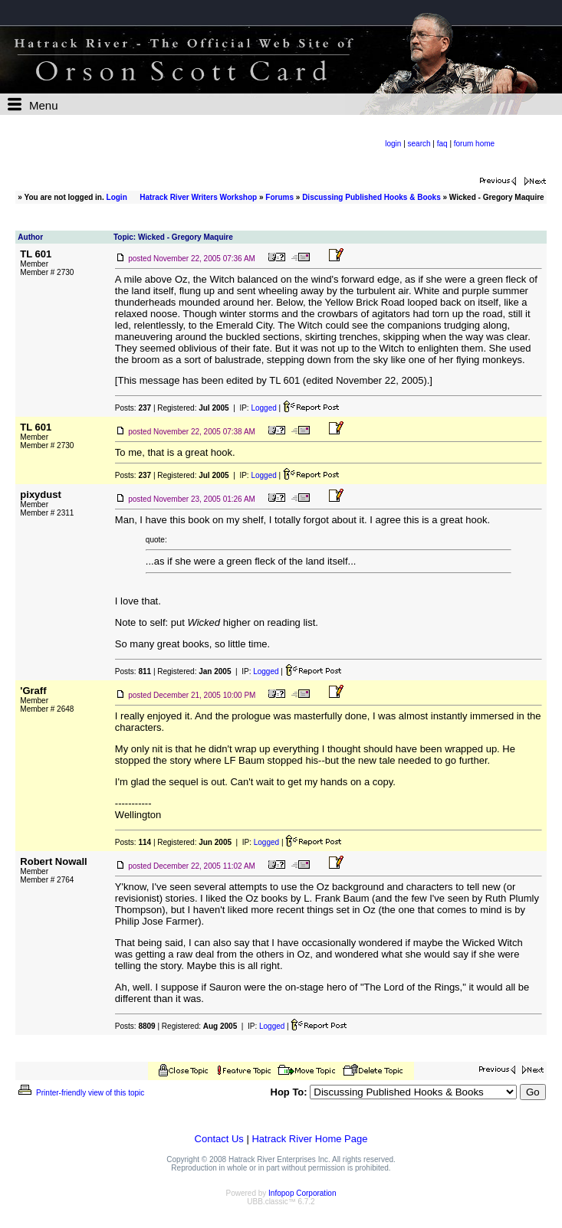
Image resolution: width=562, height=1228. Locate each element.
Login (117, 197)
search (419, 143)
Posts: (133, 408)
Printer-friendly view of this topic (80, 1093)
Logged (263, 408)
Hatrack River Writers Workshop (198, 197)
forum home (474, 143)
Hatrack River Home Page (309, 1138)
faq (442, 143)
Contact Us (219, 1138)
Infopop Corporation (302, 1193)
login (393, 143)
